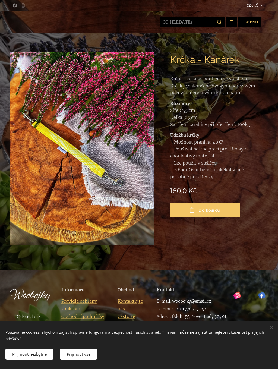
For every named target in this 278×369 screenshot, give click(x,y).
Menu (249, 22)
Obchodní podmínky (82, 316)
